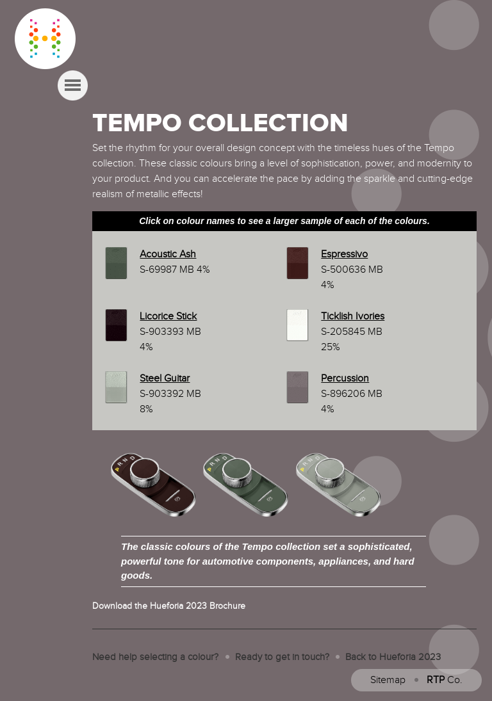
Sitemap (388, 680)
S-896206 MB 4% (351, 394)
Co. (445, 680)
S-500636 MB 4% (352, 269)
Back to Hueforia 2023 (393, 657)
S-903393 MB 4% (170, 331)
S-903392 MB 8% (170, 394)
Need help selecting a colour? (155, 657)
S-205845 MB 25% (352, 331)
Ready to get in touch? (282, 657)
